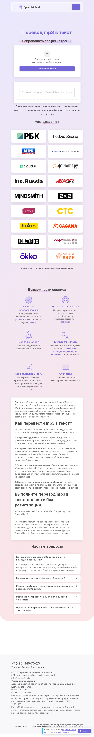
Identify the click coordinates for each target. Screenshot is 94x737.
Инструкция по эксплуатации (71, 725)
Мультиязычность (65, 341)
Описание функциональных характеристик (31, 726)
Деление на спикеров (65, 306)
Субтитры (65, 373)
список (80, 726)
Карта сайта (17, 687)
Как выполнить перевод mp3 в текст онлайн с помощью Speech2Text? (40, 558)
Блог (29, 687)
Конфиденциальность (28, 373)
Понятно (84, 731)
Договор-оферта (20, 684)
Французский (59, 351)
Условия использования (23, 681)
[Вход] (76, 7)
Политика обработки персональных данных (53, 684)
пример (19, 319)
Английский (70, 348)
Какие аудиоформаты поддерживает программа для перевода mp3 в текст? (44, 587)
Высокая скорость (28, 341)
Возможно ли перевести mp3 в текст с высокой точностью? (41, 598)
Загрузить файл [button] (47, 68)
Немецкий (72, 351)
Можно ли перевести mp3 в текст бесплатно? (40, 578)
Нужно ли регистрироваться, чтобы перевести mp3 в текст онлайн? (44, 609)
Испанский (56, 354)
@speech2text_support (33, 667)
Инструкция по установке (47, 725)
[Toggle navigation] (15, 7)
